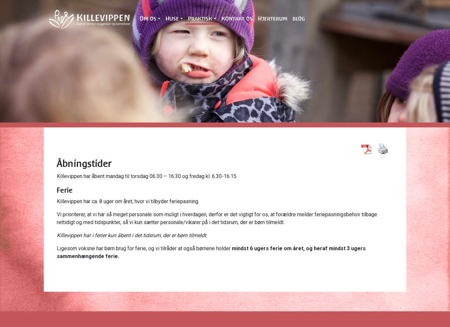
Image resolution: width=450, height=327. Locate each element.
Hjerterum (272, 18)
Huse (172, 18)
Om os (148, 18)
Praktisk (200, 18)
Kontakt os (237, 18)
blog (299, 18)
